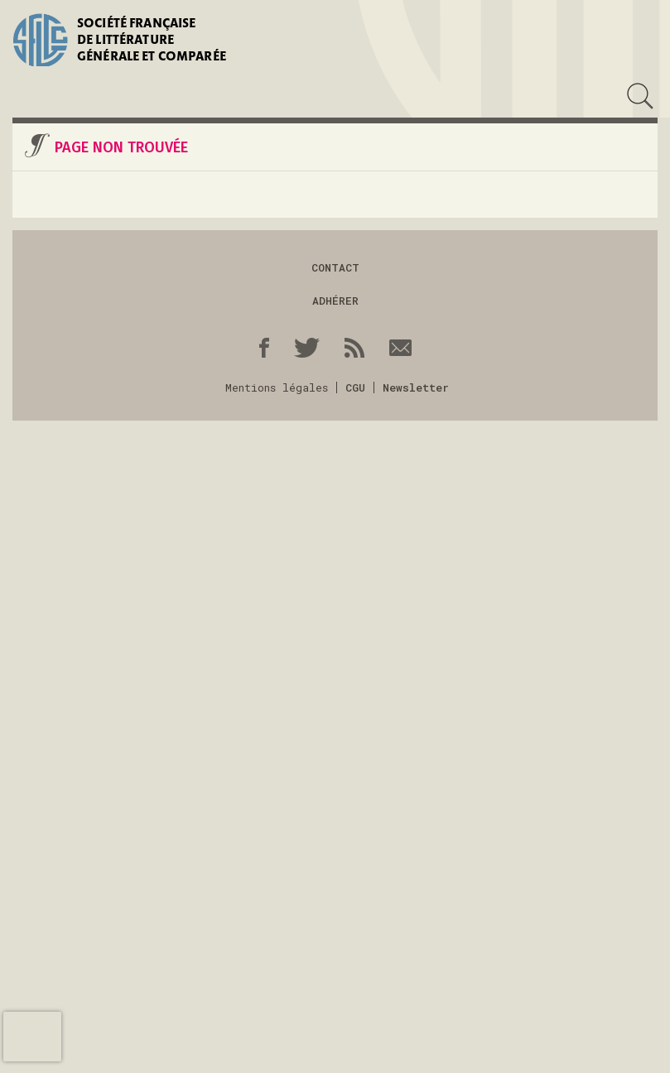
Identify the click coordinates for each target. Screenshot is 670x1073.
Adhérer (335, 300)
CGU (355, 387)
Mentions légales (276, 387)
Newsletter (416, 387)
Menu (23, 96)
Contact (335, 267)
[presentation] (32, 1036)
